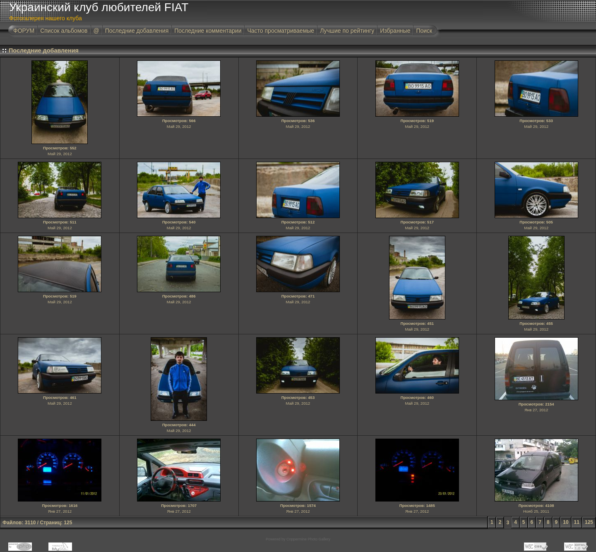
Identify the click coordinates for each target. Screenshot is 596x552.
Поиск (424, 30)
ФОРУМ (23, 30)
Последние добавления (137, 30)
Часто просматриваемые (280, 30)
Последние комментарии (207, 30)
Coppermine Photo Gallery (308, 539)
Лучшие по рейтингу (347, 30)
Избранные (395, 30)
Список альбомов (63, 30)
